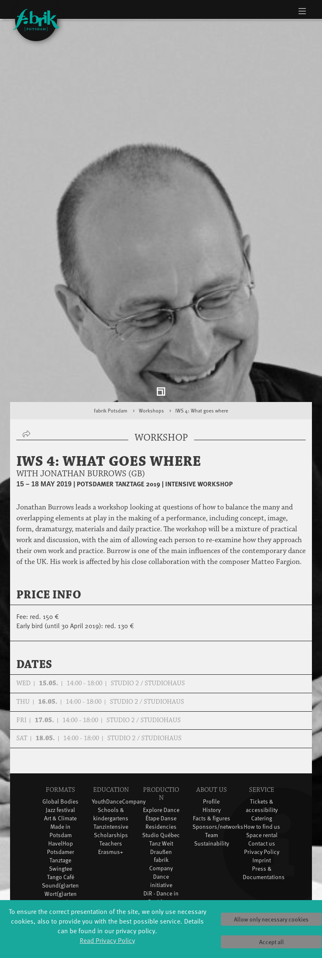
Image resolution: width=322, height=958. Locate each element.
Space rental (262, 789)
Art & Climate (60, 772)
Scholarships (111, 789)
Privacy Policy (261, 806)
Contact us (261, 797)
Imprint (261, 814)
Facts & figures (211, 772)
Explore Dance (161, 764)
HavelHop (60, 797)
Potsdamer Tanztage (60, 810)
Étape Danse (161, 772)
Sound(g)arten (60, 839)
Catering (261, 772)
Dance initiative (161, 835)
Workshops (151, 364)
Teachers (110, 797)
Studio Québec (161, 789)
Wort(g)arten (60, 848)
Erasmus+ (110, 806)
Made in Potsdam (60, 785)
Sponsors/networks (217, 781)
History (212, 764)
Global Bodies (60, 756)
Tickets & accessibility (262, 760)
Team (211, 789)
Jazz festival (60, 764)
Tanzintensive (110, 781)
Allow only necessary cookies (271, 919)
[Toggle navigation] (302, 10)
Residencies (161, 781)
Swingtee (60, 823)
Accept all (271, 942)
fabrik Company (161, 818)
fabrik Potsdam (110, 364)
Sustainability (211, 797)
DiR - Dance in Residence (161, 852)
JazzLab (60, 856)
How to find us (262, 781)
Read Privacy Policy (107, 940)
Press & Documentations (264, 827)
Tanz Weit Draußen (161, 802)
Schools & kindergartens (110, 768)
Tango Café (60, 831)
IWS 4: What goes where (201, 364)
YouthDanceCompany (118, 756)
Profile (211, 756)
